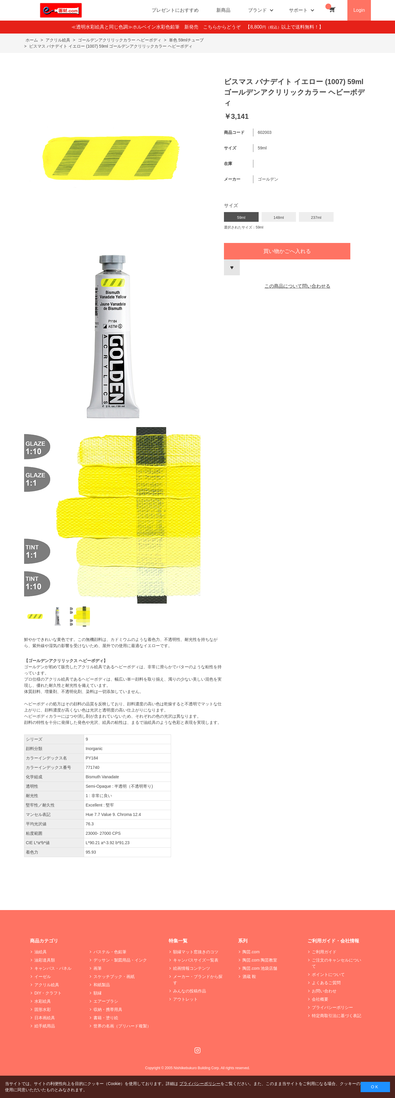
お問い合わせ (324, 991)
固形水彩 (42, 1009)
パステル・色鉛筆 (109, 951)
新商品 (223, 10)
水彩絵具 (42, 1001)
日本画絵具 (44, 1017)
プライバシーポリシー (332, 1007)
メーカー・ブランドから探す (197, 979)
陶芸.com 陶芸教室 (259, 960)
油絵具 (40, 951)
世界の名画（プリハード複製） (122, 1026)
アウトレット (185, 999)
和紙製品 (101, 984)
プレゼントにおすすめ (175, 10)
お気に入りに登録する (232, 267)
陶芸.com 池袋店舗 (259, 968)
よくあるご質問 (326, 982)
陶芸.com (251, 951)
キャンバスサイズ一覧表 (195, 960)
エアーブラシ (105, 1001)
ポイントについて (328, 974)
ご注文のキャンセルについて (336, 963)
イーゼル (42, 976)
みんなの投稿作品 (189, 991)
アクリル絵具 (46, 984)
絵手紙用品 (44, 1026)
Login (359, 10)
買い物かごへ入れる (287, 251)
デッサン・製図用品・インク (120, 960)
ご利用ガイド (324, 951)
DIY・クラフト (48, 993)
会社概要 (320, 999)
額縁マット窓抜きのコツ (195, 951)
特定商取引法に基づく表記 (336, 1015)
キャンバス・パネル (52, 968)
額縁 (97, 993)
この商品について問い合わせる (297, 286)
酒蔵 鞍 (249, 976)
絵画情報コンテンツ (191, 968)
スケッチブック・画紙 (114, 976)
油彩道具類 (44, 960)
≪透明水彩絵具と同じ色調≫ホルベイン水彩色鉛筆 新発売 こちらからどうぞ (158, 26)
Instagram (197, 1050)
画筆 (97, 968)
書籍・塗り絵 (105, 1017)
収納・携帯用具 (107, 1009)
